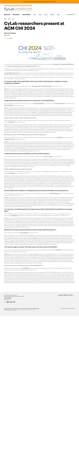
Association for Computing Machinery (15, 67)
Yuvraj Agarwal (47, 97)
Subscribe (70, 14)
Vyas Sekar (36, 242)
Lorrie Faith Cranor (58, 97)
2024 (13, 18)
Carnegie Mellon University (12, 78)
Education (16, 14)
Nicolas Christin (30, 127)
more (58, 14)
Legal (74, 449)
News (34, 14)
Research (7, 14)
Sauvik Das (38, 156)
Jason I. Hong (64, 213)
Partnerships (26, 14)
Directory (52, 14)
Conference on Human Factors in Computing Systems (46, 67)
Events (40, 14)
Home (5, 18)
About (46, 14)
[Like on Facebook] (7, 38)
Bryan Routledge (51, 125)
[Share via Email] (11, 38)
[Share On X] (5, 38)
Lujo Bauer (13, 184)
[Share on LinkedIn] (9, 38)
